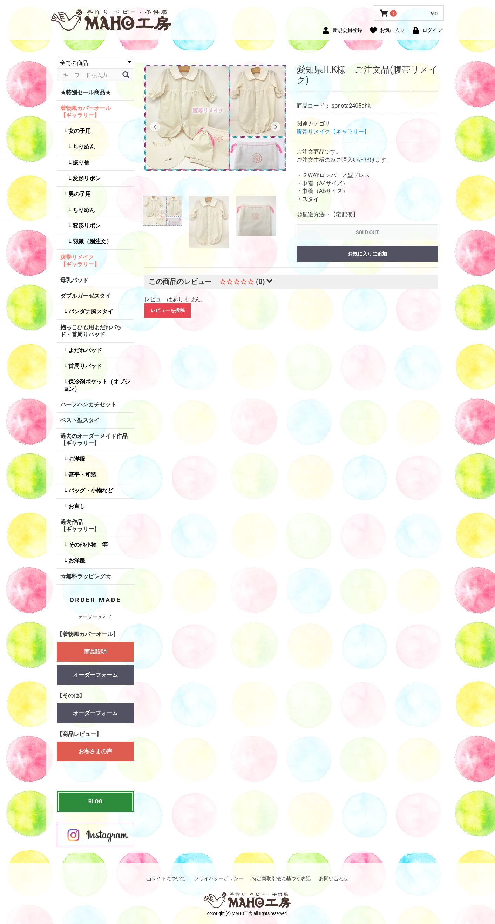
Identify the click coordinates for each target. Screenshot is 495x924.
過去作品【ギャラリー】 (80, 525)
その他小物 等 (87, 544)
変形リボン (86, 178)
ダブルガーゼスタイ (85, 295)
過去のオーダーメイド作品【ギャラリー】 (94, 439)
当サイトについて (166, 878)
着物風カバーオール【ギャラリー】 (85, 112)
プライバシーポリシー (218, 878)
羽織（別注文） (91, 241)
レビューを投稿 (167, 310)
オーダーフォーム (95, 675)
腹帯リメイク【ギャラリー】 (80, 261)
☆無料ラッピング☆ (85, 576)
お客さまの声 (95, 754)
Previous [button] (155, 127)
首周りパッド (84, 366)
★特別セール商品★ (85, 92)
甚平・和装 (81, 474)
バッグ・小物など (90, 490)
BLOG (95, 801)
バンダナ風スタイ (90, 311)
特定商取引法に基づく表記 (281, 878)
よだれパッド (84, 350)
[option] (215, 118)
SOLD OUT (367, 232)
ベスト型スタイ (80, 420)
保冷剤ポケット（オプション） (96, 385)
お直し (76, 506)
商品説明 (95, 651)
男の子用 (79, 194)
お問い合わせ (333, 878)
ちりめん (83, 146)
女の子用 (79, 131)
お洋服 (76, 459)
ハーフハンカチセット (88, 404)
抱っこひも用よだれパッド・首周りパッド (91, 331)
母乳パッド (74, 280)
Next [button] (276, 127)
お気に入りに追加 (367, 254)
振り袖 (80, 162)
